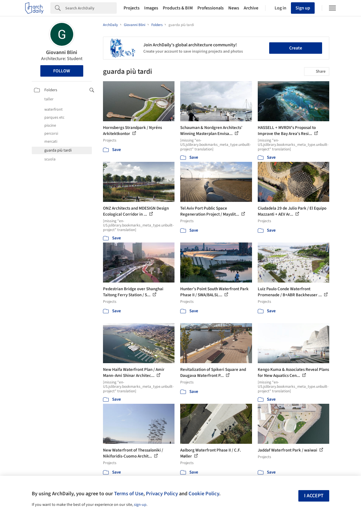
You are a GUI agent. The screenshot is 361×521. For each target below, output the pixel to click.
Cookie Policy (204, 493)
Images (151, 8)
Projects (132, 8)
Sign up (302, 8)
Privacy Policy (162, 493)
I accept (314, 495)
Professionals (210, 8)
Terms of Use (128, 493)
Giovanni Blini (61, 52)
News (233, 8)
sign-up (140, 505)
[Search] (91, 8)
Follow (61, 71)
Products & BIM (178, 8)
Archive (251, 8)
